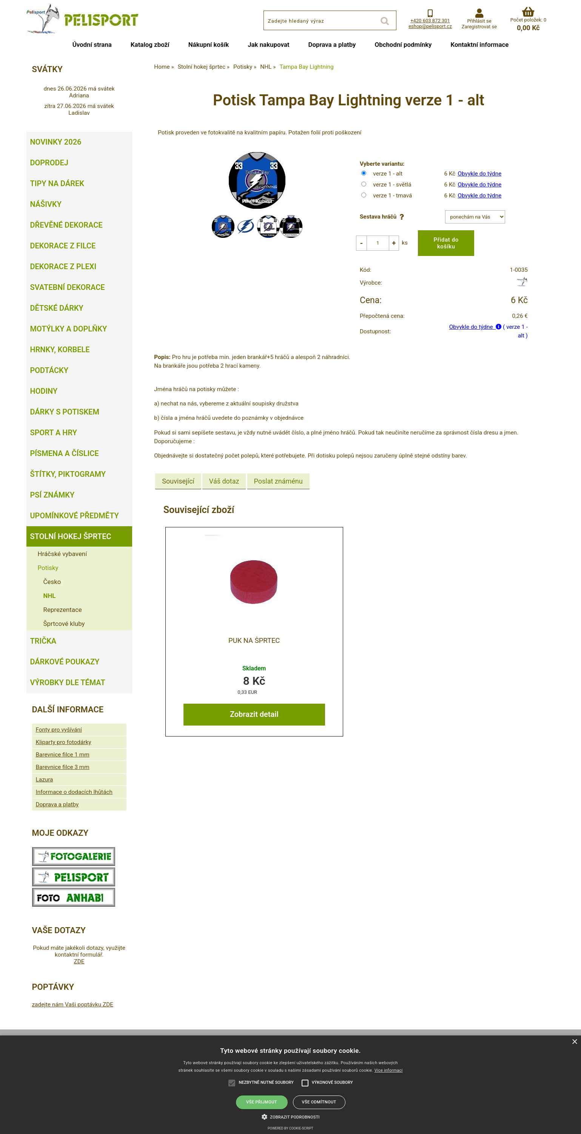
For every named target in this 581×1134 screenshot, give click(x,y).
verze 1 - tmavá (392, 195)
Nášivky (46, 204)
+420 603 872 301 (430, 20)
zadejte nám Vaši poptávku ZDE (73, 1004)
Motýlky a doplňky (68, 328)
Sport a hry (53, 432)
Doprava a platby (332, 44)
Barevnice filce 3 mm (62, 767)
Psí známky (52, 494)
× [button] (574, 1042)
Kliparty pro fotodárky (63, 742)
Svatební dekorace (67, 287)
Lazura (44, 779)
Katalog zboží (150, 44)
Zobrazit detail (254, 708)
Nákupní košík (208, 44)
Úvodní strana (92, 44)
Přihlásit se (479, 21)
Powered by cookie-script (290, 1128)
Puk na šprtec (254, 634)
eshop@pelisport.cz (430, 26)
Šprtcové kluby (64, 623)
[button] (291, 1116)
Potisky (48, 568)
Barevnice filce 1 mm (62, 754)
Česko (52, 581)
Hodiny (44, 391)
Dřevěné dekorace (66, 225)
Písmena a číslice (64, 453)
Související (178, 475)
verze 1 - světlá (392, 184)
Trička (43, 641)
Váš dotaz (224, 475)
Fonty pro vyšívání (59, 729)
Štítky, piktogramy (68, 474)
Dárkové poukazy (65, 661)
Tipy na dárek (57, 183)
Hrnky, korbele (60, 349)
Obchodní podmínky (403, 44)
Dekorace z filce (63, 245)
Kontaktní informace (479, 44)
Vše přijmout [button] (261, 1102)
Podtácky (49, 370)
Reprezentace (62, 609)
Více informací (388, 1070)
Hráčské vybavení (62, 554)
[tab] (178, 476)
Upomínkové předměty (74, 515)
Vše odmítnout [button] (319, 1102)
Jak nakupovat (268, 44)
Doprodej (49, 162)
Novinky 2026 (56, 141)
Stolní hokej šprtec (70, 536)
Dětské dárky (56, 308)
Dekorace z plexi (63, 266)
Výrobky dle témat (67, 682)
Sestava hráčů (383, 216)
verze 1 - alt (387, 173)
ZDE (79, 961)
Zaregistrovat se (479, 26)
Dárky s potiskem (64, 411)
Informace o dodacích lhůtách (74, 792)
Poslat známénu (278, 475)
